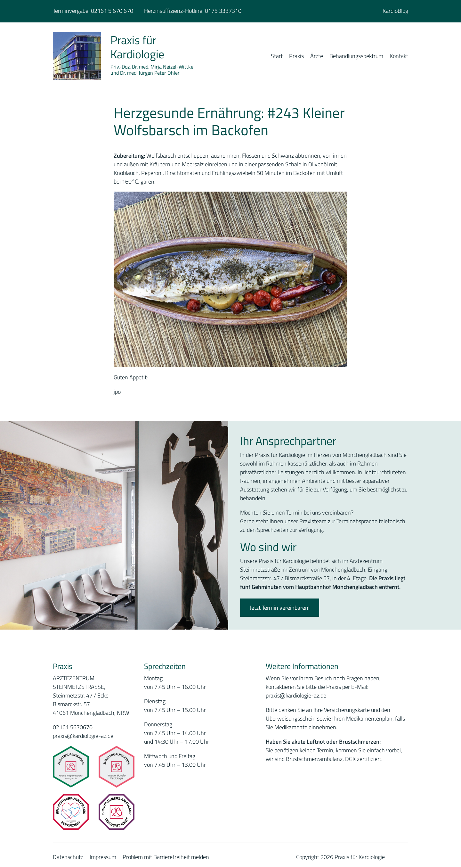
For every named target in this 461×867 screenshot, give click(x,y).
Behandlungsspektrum (356, 56)
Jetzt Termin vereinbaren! (280, 607)
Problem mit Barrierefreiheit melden (166, 857)
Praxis (296, 56)
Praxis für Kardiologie (137, 46)
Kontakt (399, 56)
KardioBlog (395, 10)
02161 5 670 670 (112, 10)
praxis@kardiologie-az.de (83, 735)
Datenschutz (68, 857)
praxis (273, 695)
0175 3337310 (223, 10)
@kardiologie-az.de (303, 695)
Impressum (103, 857)
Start (277, 56)
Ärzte (316, 56)
